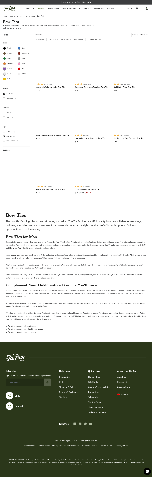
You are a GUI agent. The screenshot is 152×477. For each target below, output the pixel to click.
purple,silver (23, 16)
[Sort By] (140, 35)
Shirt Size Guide (95, 407)
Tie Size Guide (94, 402)
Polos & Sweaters (69, 8)
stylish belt (118, 303)
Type (16, 127)
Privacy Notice (122, 445)
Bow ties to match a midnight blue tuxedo (25, 329)
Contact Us (64, 377)
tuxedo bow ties (17, 255)
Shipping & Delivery (68, 387)
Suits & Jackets (85, 8)
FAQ (61, 382)
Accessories (99, 8)
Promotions (93, 392)
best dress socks (88, 303)
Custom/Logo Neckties (99, 387)
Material (16, 108)
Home (5, 16)
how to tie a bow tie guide (130, 316)
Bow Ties (41, 8)
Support (130, 8)
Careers (122, 382)
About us (121, 377)
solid (33, 16)
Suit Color (16, 150)
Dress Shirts (53, 8)
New (27, 8)
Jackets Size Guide (97, 412)
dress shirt (107, 303)
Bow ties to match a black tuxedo (22, 326)
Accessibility (29, 445)
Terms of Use (106, 445)
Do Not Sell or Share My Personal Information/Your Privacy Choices (68, 445)
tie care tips (47, 319)
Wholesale (93, 397)
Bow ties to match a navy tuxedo (22, 332)
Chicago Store (123, 387)
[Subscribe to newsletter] (47, 382)
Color (16, 43)
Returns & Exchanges (69, 392)
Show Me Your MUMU (18, 248)
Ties (34, 8)
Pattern (16, 89)
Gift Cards (93, 382)
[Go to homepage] (9, 8)
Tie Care (63, 397)
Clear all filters (94, 39)
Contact (19, 406)
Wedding (110, 8)
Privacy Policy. (77, 464)
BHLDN (143, 245)
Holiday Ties (94, 377)
